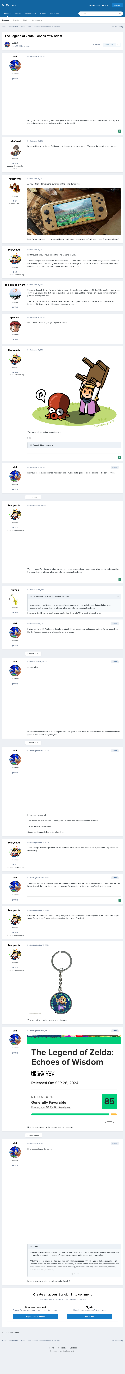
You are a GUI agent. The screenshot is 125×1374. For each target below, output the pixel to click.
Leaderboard (30, 14)
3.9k (15, 612)
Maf (16, 43)
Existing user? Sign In (99, 5)
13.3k (15, 307)
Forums (5, 20)
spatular (14, 317)
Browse (7, 15)
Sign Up (117, 5)
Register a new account (35, 1316)
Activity (18, 14)
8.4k (15, 163)
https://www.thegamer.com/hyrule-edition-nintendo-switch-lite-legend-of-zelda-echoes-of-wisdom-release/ (73, 239)
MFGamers (9, 5)
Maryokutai (14, 249)
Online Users (37, 20)
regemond (15, 178)
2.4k (15, 201)
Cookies (73, 1348)
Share (96, 45)
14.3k (15, 79)
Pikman (15, 590)
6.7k (15, 272)
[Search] (91, 13)
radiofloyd (15, 141)
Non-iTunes (55, 14)
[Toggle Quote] (31, 596)
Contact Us (62, 1348)
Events (16, 20)
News (28, 46)
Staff (25, 20)
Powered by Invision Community (62, 1351)
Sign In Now (89, 1316)
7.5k (15, 340)
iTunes (43, 14)
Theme (52, 1348)
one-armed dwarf (15, 284)
